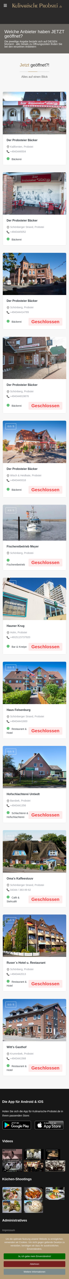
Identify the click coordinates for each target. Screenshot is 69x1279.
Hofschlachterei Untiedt (23, 794)
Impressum (8, 1230)
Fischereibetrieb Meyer (23, 546)
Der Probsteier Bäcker (22, 140)
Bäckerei (14, 159)
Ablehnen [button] (34, 1265)
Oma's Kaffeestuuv (20, 878)
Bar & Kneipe (17, 646)
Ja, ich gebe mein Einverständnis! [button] (34, 1257)
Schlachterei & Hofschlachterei (17, 815)
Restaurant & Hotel (17, 730)
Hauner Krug (15, 625)
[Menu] (5, 5)
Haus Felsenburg (19, 709)
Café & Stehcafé (13, 899)
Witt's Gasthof (16, 1047)
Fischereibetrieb (16, 562)
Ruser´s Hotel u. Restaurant (26, 962)
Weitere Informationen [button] (34, 1272)
